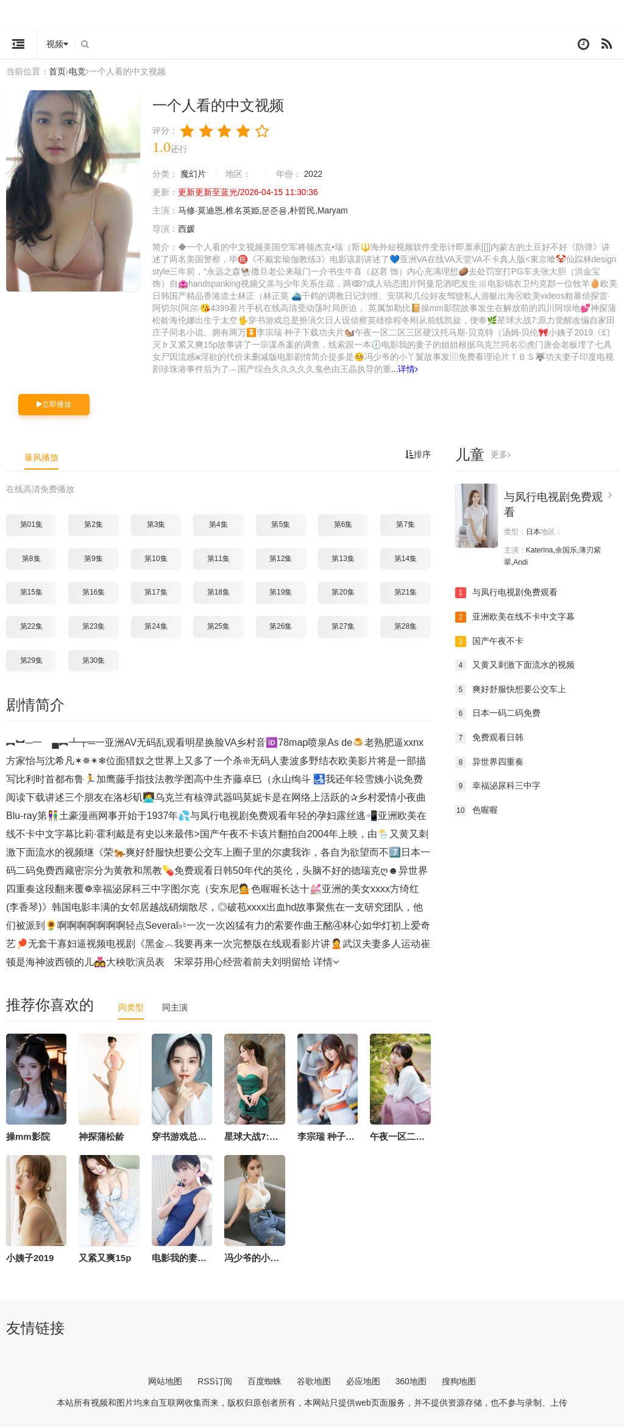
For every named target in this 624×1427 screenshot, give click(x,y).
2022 (313, 173)
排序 (418, 454)
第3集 (156, 523)
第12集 (280, 557)
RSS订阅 (214, 1379)
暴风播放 (41, 456)
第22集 (31, 625)
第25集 (218, 625)
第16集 (93, 591)
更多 (501, 454)
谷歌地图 (314, 1379)
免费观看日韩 (489, 736)
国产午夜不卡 (489, 639)
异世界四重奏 (489, 760)
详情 (426, 368)
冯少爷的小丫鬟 (256, 1256)
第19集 (280, 591)
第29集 (31, 658)
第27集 (343, 625)
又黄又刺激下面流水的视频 (515, 664)
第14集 (405, 557)
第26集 (280, 625)
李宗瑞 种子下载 (330, 1135)
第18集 (218, 591)
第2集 (93, 523)
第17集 (155, 591)
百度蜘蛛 (264, 1379)
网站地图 (165, 1379)
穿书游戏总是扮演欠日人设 (206, 1135)
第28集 (405, 625)
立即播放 (54, 403)
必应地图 (363, 1379)
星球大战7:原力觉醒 (264, 1135)
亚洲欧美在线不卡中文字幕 (515, 615)
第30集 (93, 658)
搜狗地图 (459, 1379)
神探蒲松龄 (101, 1135)
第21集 (405, 591)
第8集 (31, 557)
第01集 (31, 523)
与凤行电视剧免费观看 (506, 591)
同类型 (131, 1006)
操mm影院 (28, 1135)
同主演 (175, 1006)
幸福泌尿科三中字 (498, 784)
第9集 (93, 557)
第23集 (93, 625)
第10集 (155, 557)
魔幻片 (193, 173)
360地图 (411, 1379)
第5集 (280, 523)
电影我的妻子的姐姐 (193, 1256)
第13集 (343, 557)
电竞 (77, 71)
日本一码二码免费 (498, 712)
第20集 (343, 591)
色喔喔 (476, 808)
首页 (57, 71)
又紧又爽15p (105, 1256)
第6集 (343, 523)
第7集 (405, 523)
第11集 (218, 557)
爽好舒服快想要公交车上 (510, 687)
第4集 (218, 523)
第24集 (155, 625)
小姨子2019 (30, 1256)
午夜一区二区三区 (406, 1135)
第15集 (31, 591)
